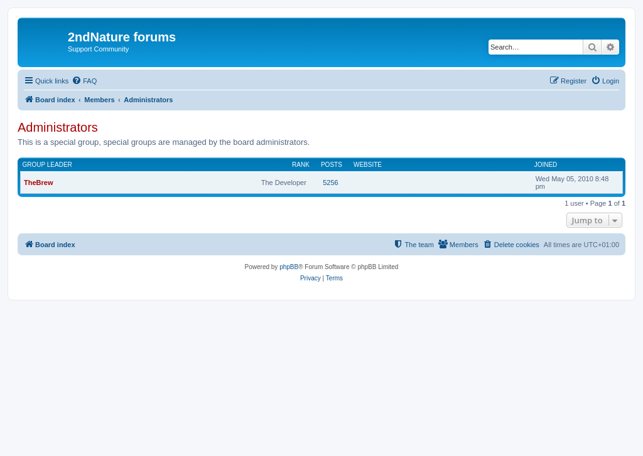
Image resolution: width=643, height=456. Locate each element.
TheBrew (38, 182)
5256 (330, 182)
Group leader (47, 164)
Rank (301, 164)
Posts (331, 164)
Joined (546, 164)
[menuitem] (84, 80)
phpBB (288, 266)
